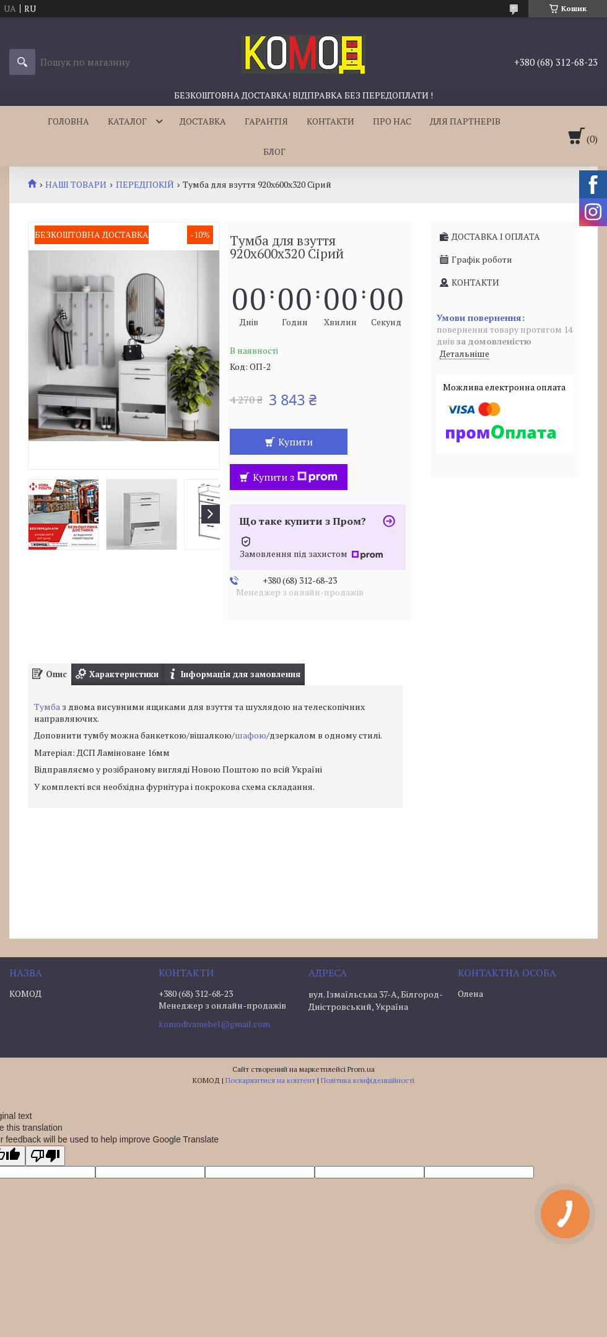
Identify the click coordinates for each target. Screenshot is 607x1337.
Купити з (295, 477)
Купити (295, 442)
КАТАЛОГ (127, 121)
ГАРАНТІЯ (266, 121)
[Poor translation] (45, 1156)
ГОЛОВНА (68, 121)
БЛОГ (274, 151)
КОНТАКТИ (330, 121)
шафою (250, 735)
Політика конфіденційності (367, 1080)
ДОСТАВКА (203, 121)
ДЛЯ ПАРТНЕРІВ (465, 121)
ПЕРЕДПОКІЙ (145, 184)
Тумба (47, 706)
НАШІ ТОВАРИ (76, 184)
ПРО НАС (392, 121)
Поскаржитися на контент (270, 1080)
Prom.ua (361, 1069)
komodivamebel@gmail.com (214, 1024)
